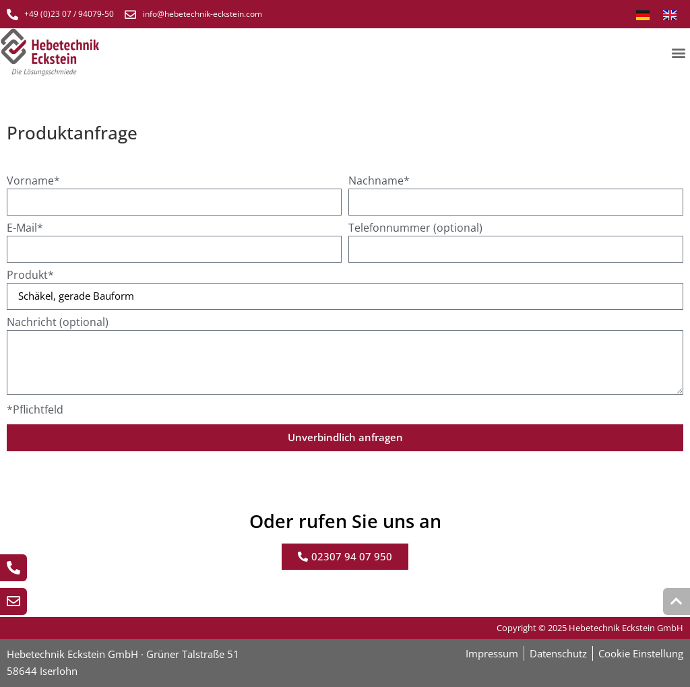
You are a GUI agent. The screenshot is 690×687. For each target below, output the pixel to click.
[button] (679, 52)
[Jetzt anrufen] (13, 567)
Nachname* (379, 181)
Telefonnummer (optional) (415, 228)
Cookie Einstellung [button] (640, 653)
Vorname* (33, 181)
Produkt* (30, 275)
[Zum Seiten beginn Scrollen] (676, 601)
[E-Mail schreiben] (13, 601)
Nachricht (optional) (57, 323)
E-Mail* (25, 228)
